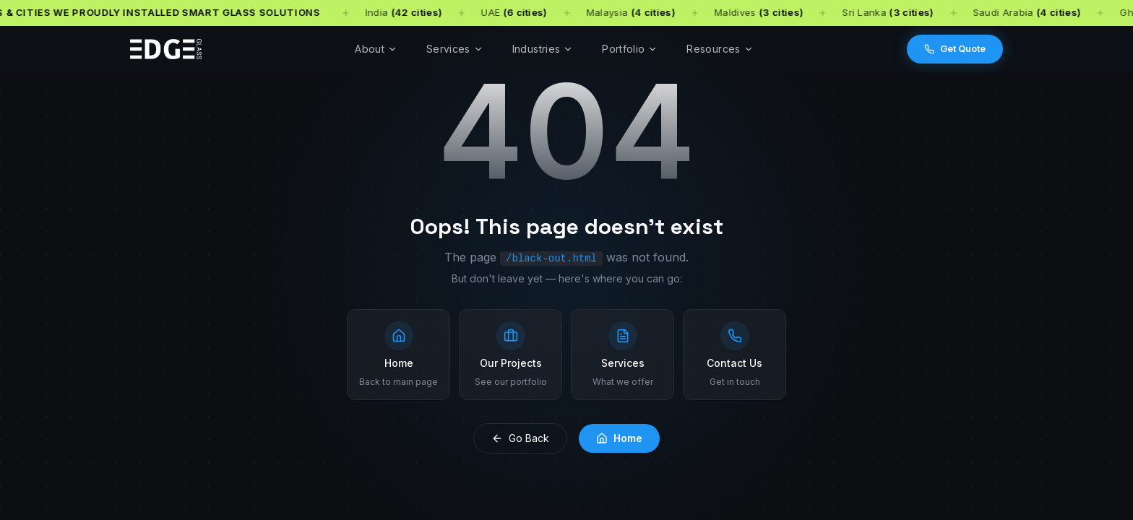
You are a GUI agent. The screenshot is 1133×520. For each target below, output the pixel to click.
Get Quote (955, 48)
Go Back (520, 438)
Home (619, 438)
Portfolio (630, 49)
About (376, 49)
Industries (543, 49)
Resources (719, 49)
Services (454, 49)
